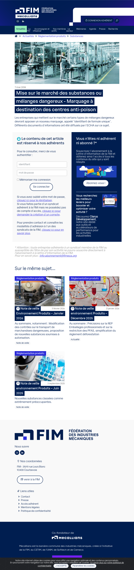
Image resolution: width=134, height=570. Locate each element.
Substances (76, 36)
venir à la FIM (30, 479)
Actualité (75, 340)
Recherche (113, 29)
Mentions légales (30, 507)
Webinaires (81, 29)
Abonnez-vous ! (95, 183)
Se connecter (41, 187)
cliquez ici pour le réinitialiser (34, 200)
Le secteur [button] (69, 30)
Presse (102, 29)
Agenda (92, 29)
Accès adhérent (30, 504)
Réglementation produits (52, 36)
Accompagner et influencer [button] (41, 30)
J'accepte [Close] (61, 566)
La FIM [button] (28, 30)
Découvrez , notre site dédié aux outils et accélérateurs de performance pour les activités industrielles (88, 215)
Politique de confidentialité (36, 511)
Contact (25, 497)
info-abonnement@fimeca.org (58, 256)
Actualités (20, 29)
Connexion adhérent (98, 20)
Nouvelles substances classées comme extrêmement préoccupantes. (40, 392)
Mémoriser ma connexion (33, 180)
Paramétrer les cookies (83, 566)
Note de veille (22, 343)
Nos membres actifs (59, 30)
